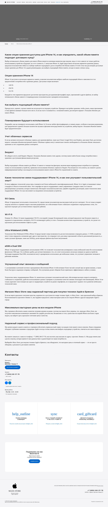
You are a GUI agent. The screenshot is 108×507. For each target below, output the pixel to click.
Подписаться (34, 460)
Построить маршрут (13, 367)
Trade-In (53, 2)
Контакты (65, 2)
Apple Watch (29, 2)
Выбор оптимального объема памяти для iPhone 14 (27, 43)
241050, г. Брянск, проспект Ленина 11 (94, 491)
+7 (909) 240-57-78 (96, 1)
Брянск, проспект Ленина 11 (96, 2)
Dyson (45, 2)
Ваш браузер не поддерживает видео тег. (41, 359)
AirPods (34, 2)
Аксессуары (40, 2)
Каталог (19, 2)
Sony (49, 2)
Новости (58, 2)
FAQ (62, 2)
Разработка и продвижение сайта (96, 501)
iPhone (23, 2)
